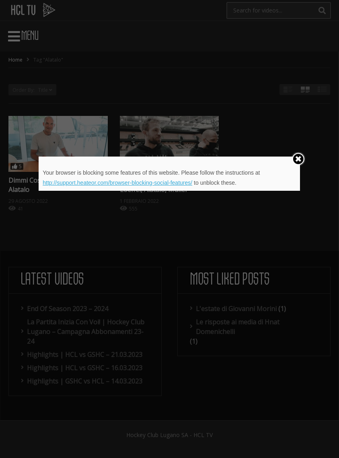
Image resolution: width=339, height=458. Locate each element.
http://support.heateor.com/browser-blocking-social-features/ (117, 182)
